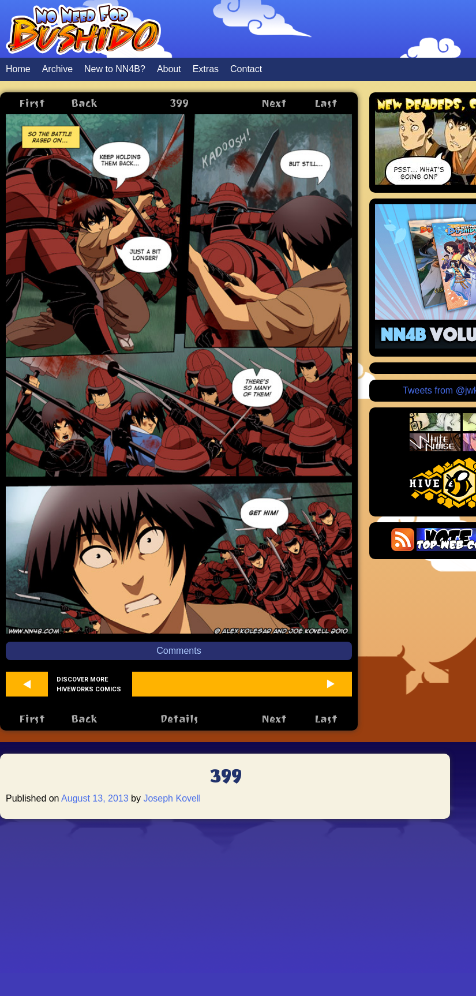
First (32, 103)
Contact (246, 69)
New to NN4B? (114, 69)
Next (274, 103)
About (169, 69)
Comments (178, 651)
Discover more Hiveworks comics (89, 684)
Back (84, 103)
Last (326, 103)
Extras (206, 69)
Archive (57, 69)
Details (179, 719)
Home (18, 69)
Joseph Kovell (172, 798)
